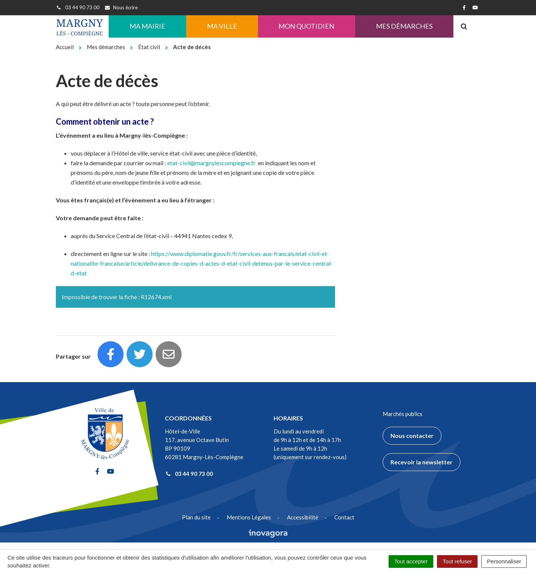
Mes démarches (404, 26)
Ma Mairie (147, 26)
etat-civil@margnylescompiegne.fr (211, 162)
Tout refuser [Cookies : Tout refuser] (457, 561)
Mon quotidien (306, 26)
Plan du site (196, 517)
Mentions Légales (249, 517)
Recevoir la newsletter (421, 461)
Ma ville (222, 26)
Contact (344, 517)
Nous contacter (412, 435)
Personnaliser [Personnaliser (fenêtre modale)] (504, 561)
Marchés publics (402, 413)
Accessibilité (302, 517)
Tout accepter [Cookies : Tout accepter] (411, 561)
